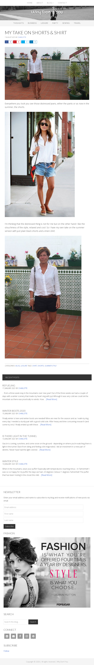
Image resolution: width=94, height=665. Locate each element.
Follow (6, 651)
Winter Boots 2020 (14, 410)
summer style (50, 366)
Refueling (8, 385)
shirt (34, 366)
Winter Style (10, 461)
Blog (17, 366)
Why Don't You (47, 12)
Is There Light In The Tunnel (19, 436)
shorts (40, 366)
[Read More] (51, 399)
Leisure (24, 366)
